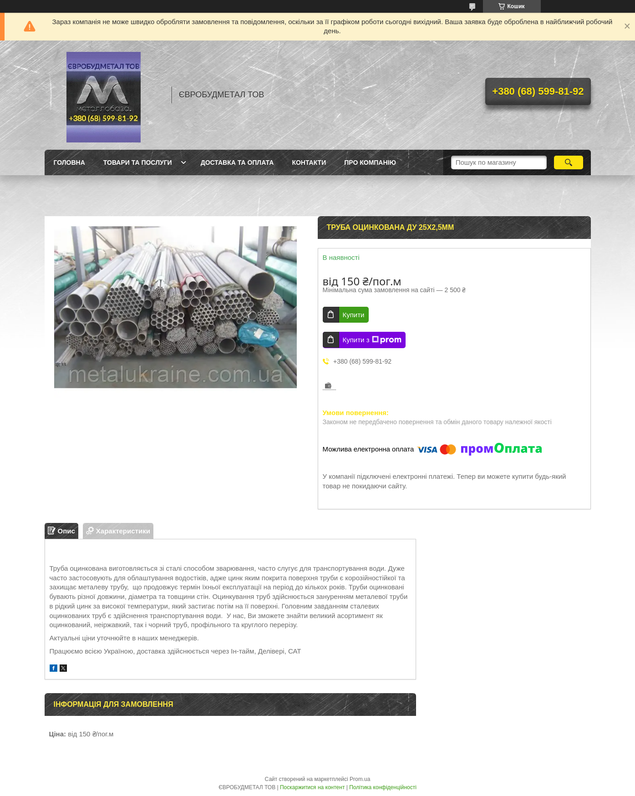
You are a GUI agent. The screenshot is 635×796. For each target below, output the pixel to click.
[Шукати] (569, 162)
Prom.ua (360, 779)
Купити (354, 315)
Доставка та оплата (237, 162)
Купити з (372, 340)
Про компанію (370, 162)
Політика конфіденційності (383, 787)
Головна (69, 162)
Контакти (309, 162)
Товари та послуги (137, 162)
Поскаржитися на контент (312, 787)
